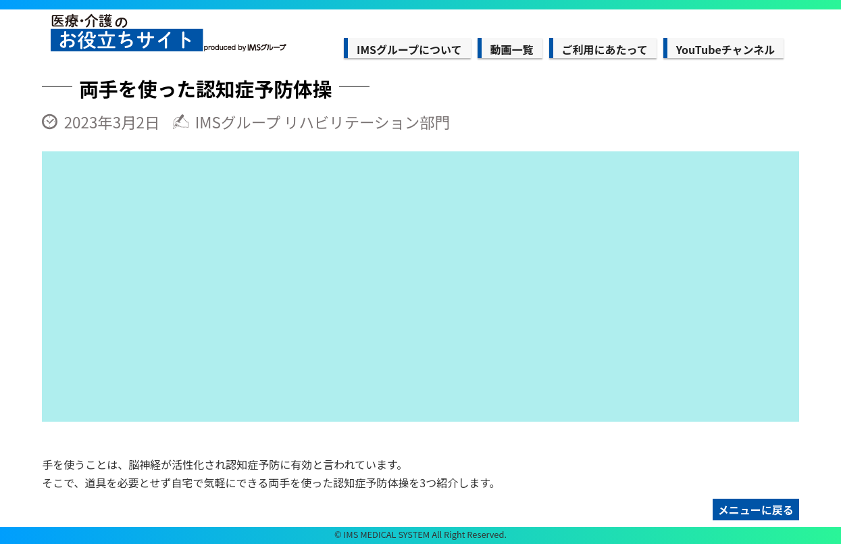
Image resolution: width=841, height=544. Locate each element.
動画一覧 (512, 49)
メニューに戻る (756, 509)
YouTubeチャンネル (725, 49)
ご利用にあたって (605, 49)
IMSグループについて (409, 49)
